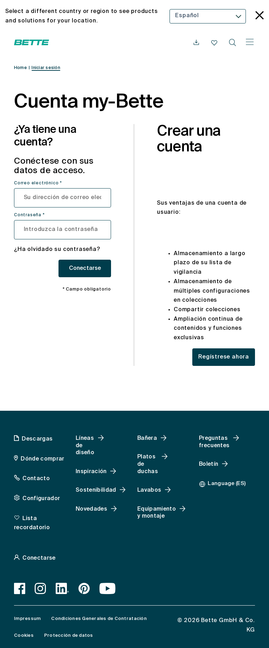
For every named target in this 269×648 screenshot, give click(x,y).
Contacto (36, 479)
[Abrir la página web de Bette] (31, 42)
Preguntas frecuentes (214, 442)
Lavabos (149, 490)
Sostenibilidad (96, 490)
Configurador (41, 499)
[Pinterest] (84, 588)
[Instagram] (40, 588)
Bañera (147, 438)
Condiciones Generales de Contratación (98, 618)
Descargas (37, 439)
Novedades (91, 509)
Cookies (24, 635)
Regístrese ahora (223, 357)
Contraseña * (29, 215)
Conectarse (85, 268)
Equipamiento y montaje (156, 512)
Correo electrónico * (38, 183)
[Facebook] (20, 588)
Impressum (27, 618)
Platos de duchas (147, 464)
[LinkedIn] (62, 588)
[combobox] (208, 16)
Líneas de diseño (85, 446)
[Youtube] (107, 588)
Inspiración (91, 472)
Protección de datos (68, 635)
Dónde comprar (42, 459)
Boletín (208, 464)
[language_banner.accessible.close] (259, 16)
